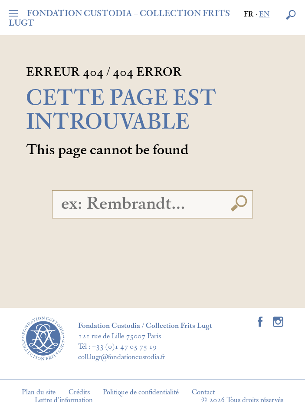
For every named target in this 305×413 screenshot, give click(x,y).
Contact (203, 392)
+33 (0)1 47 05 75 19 (124, 346)
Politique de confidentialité (141, 392)
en (264, 14)
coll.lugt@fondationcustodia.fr (121, 357)
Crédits (79, 392)
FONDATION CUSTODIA (119, 18)
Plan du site (39, 392)
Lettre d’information (64, 400)
